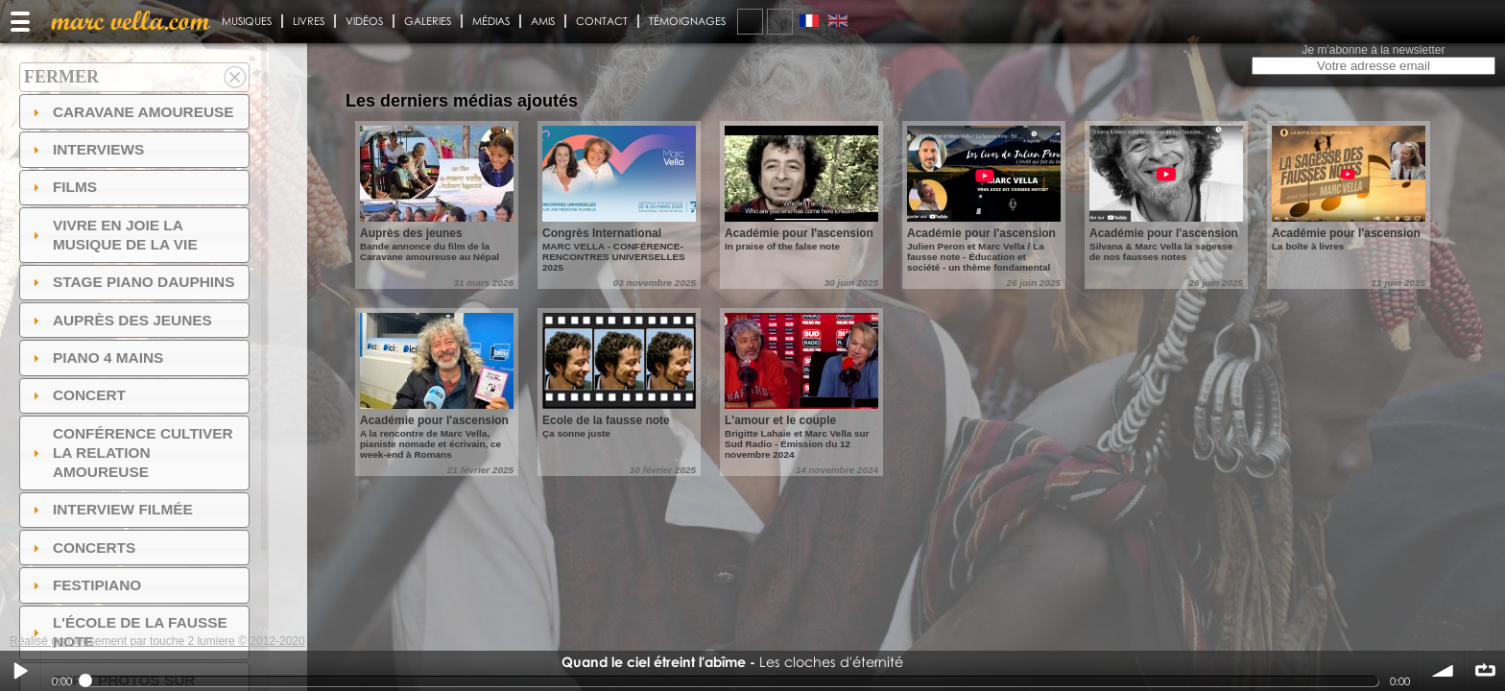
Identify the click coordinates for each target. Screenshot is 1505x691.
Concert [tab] (77, 395)
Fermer (61, 76)
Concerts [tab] (82, 547)
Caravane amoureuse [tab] (131, 112)
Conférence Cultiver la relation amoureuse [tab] (130, 452)
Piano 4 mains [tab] (96, 357)
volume (1443, 671)
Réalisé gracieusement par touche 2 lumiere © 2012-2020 (157, 641)
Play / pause (20, 671)
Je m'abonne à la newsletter (1373, 50)
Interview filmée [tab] (110, 509)
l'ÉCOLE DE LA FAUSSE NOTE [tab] (127, 632)
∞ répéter (1485, 671)
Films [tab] (62, 187)
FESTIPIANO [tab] (85, 585)
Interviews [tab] (86, 149)
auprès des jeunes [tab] (120, 320)
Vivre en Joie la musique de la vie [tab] (113, 234)
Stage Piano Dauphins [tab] (131, 282)
